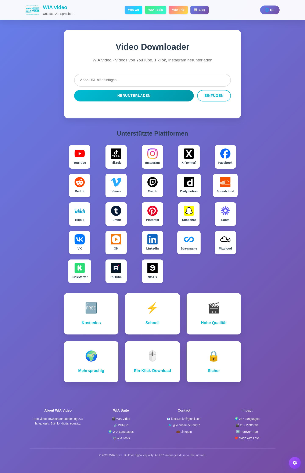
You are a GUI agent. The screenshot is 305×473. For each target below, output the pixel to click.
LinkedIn (186, 431)
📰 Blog (199, 9)
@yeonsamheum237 (186, 425)
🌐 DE (269, 10)
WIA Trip (178, 9)
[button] (295, 463)
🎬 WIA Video (121, 418)
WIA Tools (155, 9)
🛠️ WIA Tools (121, 438)
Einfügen (214, 95)
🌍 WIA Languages (121, 431)
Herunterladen (134, 95)
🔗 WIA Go (121, 425)
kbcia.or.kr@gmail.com (186, 418)
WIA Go (133, 9)
